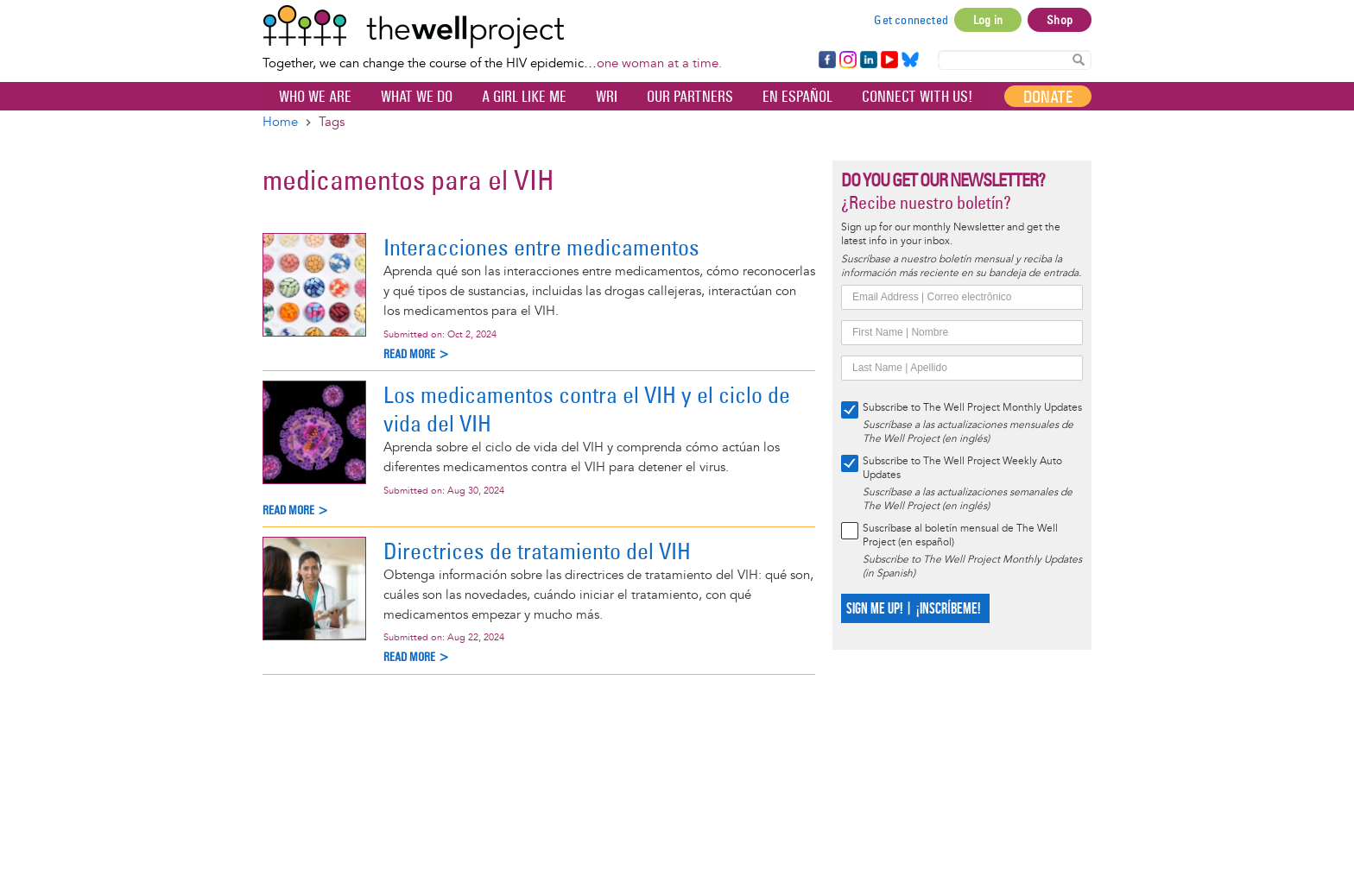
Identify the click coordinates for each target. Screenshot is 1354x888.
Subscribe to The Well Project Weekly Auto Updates (962, 468)
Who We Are (315, 96)
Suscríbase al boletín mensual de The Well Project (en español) (960, 535)
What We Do (416, 96)
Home (280, 122)
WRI (606, 96)
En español (797, 96)
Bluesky (910, 60)
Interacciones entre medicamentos (541, 247)
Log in (988, 20)
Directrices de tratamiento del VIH (537, 551)
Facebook (826, 60)
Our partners (690, 96)
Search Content (1078, 59)
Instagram (847, 60)
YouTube (888, 60)
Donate (1047, 96)
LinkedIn (868, 60)
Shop (1059, 20)
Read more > (416, 354)
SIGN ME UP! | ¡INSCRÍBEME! (913, 609)
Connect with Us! (917, 96)
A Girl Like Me (524, 96)
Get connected (911, 20)
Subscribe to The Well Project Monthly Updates (972, 407)
